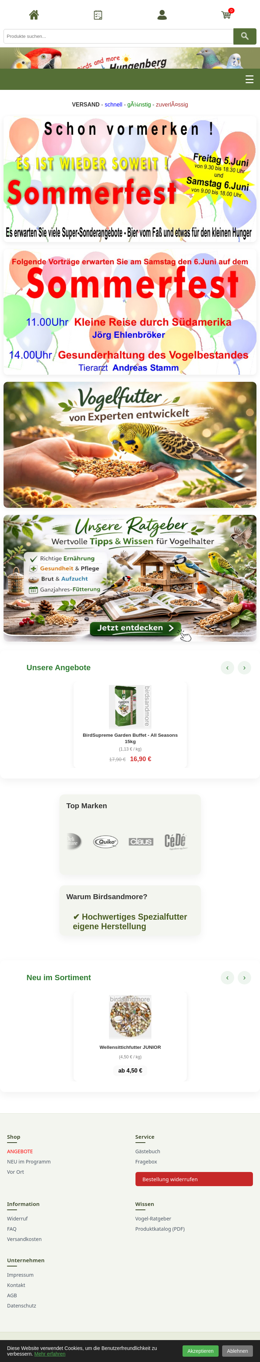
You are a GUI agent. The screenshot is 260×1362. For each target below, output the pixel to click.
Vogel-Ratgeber (153, 1218)
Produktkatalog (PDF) (160, 1228)
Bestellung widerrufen (170, 1179)
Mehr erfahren (49, 1354)
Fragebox (146, 1161)
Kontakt (16, 1285)
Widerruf (17, 1218)
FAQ (12, 1228)
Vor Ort (15, 1171)
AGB (12, 1295)
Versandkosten (24, 1239)
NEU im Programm (29, 1161)
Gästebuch (147, 1151)
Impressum (20, 1274)
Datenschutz (21, 1305)
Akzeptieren (200, 1351)
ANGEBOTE (20, 1151)
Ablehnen (237, 1351)
